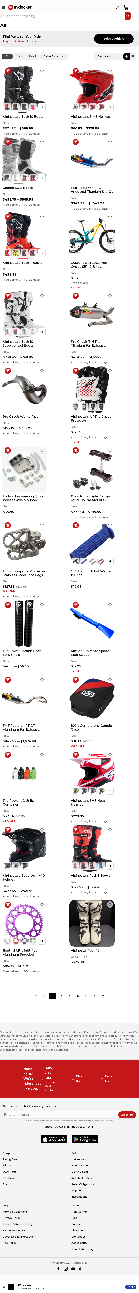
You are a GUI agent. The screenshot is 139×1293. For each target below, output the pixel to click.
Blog (74, 1217)
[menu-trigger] (3, 7)
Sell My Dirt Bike (81, 1178)
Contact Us (78, 1236)
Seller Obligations (82, 1184)
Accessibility (79, 1242)
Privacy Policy (11, 1217)
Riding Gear (10, 1159)
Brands (7, 1184)
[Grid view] (126, 56)
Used (32, 56)
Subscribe (127, 1114)
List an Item (79, 1159)
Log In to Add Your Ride (20, 41)
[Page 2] (61, 996)
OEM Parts (10, 1171)
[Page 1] (52, 996)
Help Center (79, 1211)
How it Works (80, 1165)
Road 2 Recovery (82, 1249)
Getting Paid (79, 1171)
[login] (117, 7)
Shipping (77, 1190)
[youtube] (73, 1269)
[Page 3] (69, 996)
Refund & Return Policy (18, 1224)
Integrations (79, 1196)
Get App (131, 1287)
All (7, 56)
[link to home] (20, 7)
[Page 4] (77, 996)
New (20, 56)
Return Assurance (14, 1230)
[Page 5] (86, 996)
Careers (76, 1224)
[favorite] (42, 71)
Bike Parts (9, 1165)
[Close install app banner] (4, 1286)
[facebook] (58, 1269)
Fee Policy (9, 1242)
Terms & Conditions (15, 1211)
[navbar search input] (63, 16)
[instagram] (66, 1269)
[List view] (133, 56)
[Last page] (103, 996)
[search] (128, 16)
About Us (77, 1230)
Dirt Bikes (9, 1178)
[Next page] (94, 996)
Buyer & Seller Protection (19, 1236)
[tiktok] (81, 1269)
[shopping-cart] (126, 7)
